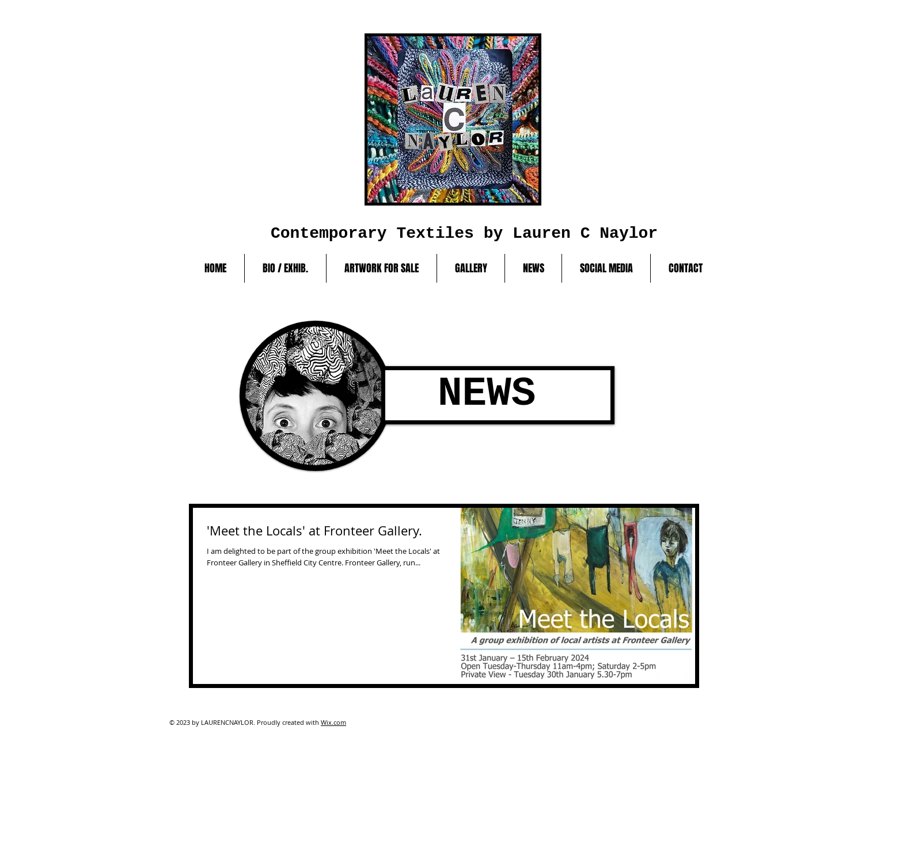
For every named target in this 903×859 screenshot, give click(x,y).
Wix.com (333, 722)
